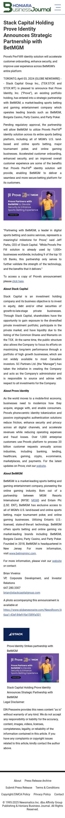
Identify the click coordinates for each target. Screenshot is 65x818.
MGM (34, 500)
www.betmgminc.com (22, 553)
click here (18, 281)
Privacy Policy (42, 794)
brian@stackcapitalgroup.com (21, 592)
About (17, 780)
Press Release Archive (38, 780)
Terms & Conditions (47, 787)
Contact (59, 794)
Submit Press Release (19, 787)
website (41, 466)
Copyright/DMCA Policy (15, 794)
